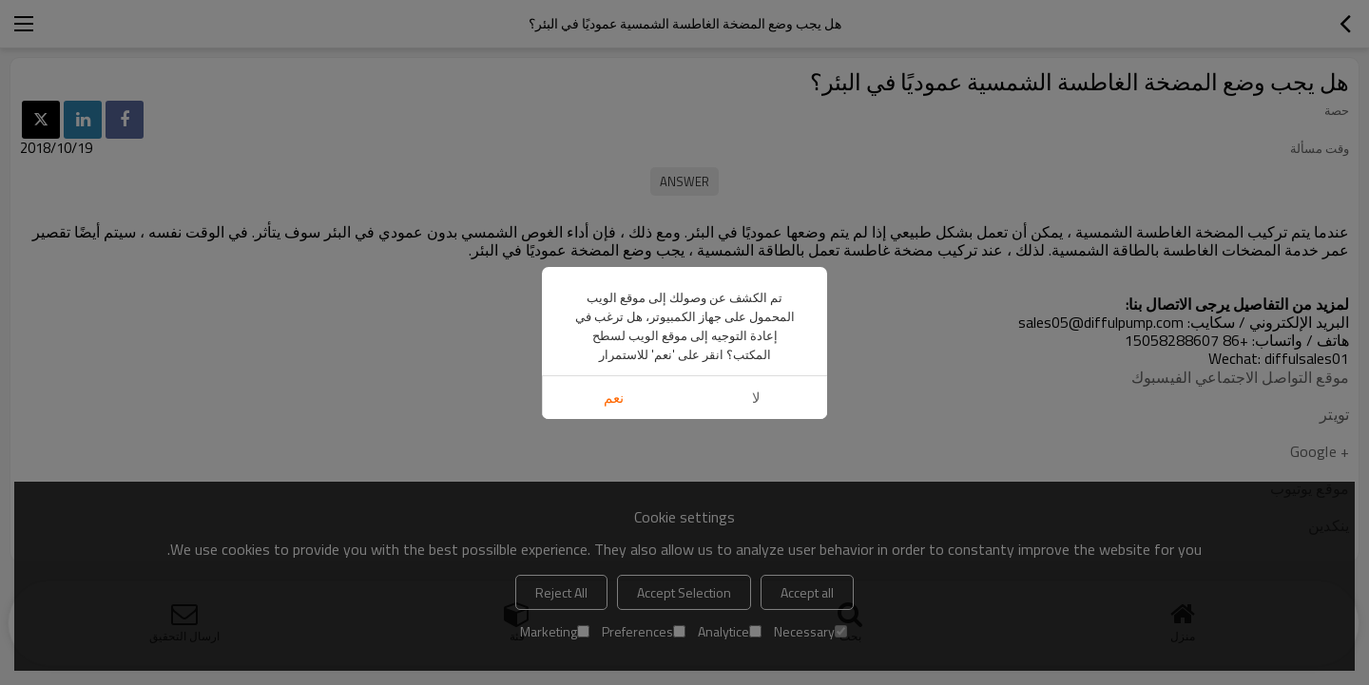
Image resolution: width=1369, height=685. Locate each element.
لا (756, 398)
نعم (614, 398)
